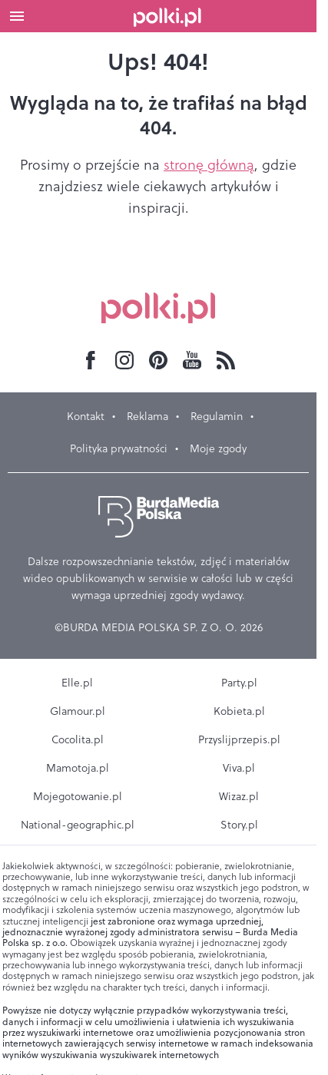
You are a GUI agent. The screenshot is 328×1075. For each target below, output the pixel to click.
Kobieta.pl (239, 711)
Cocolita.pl (77, 739)
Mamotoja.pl (77, 768)
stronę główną (209, 164)
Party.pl (239, 682)
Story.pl (239, 824)
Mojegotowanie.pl (77, 796)
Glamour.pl (77, 711)
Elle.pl (77, 682)
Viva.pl (239, 768)
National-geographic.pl (77, 824)
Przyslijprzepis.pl (239, 739)
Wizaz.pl (239, 796)
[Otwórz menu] (17, 16)
